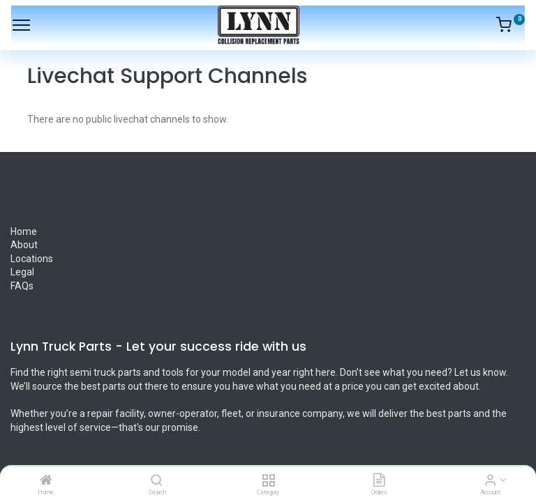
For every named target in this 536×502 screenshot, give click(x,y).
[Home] (46, 481)
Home (23, 231)
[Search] (156, 481)
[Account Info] (490, 481)
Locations (31, 258)
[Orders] (379, 481)
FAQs (22, 285)
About (25, 244)
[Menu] (21, 25)
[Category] (268, 481)
